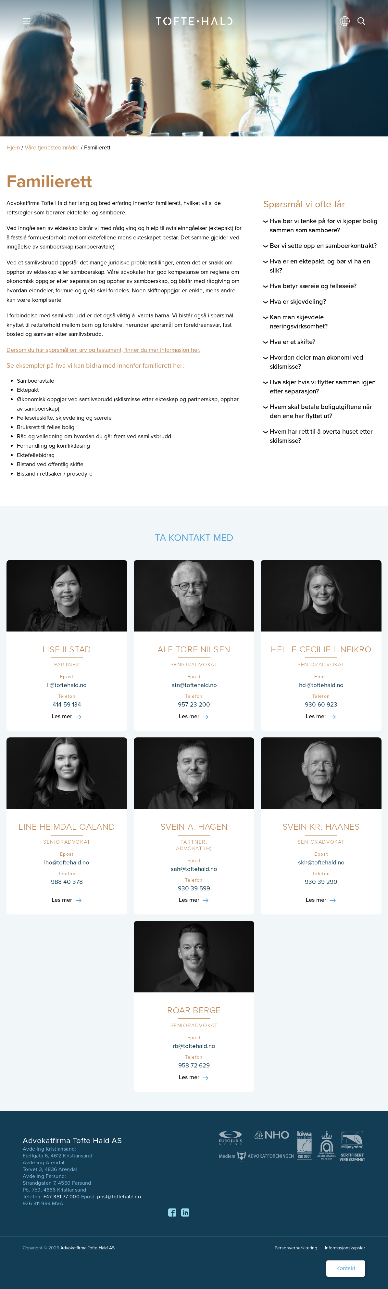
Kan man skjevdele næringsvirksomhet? (299, 322)
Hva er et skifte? (292, 341)
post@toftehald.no (119, 1196)
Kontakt (345, 1268)
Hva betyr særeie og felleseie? (313, 285)
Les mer (62, 716)
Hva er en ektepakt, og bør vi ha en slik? (320, 266)
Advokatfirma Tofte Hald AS (87, 1247)
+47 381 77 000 (62, 1196)
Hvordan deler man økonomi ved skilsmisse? (316, 362)
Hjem (13, 147)
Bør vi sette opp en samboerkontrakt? (323, 245)
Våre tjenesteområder (52, 147)
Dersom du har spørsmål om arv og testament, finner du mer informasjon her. (103, 350)
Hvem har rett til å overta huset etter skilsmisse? (321, 436)
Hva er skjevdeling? (298, 301)
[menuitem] (346, 23)
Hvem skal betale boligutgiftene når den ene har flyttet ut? (321, 411)
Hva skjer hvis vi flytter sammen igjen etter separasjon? (323, 386)
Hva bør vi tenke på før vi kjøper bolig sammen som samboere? (324, 225)
